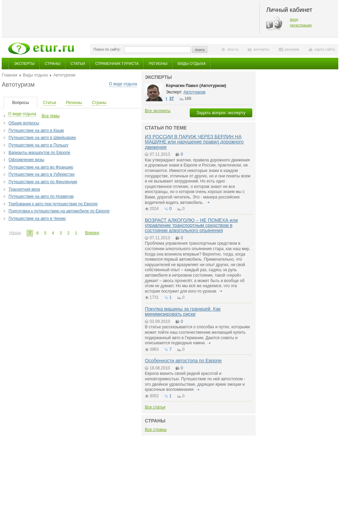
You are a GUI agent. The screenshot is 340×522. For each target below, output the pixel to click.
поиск (200, 50)
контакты (261, 49)
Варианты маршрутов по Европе (39, 152)
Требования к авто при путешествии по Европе (53, 204)
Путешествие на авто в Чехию (37, 218)
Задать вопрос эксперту (221, 112)
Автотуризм (195, 92)
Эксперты (24, 64)
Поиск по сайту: (107, 49)
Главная (9, 75)
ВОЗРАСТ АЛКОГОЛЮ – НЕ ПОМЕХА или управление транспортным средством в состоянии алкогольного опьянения (191, 225)
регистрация (301, 25)
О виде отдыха (123, 84)
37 (171, 98)
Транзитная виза (24, 189)
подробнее (208, 202)
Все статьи (155, 407)
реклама (292, 49)
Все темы (50, 116)
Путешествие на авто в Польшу (38, 145)
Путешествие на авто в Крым (36, 130)
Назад (15, 232)
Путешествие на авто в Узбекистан (41, 174)
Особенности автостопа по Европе (183, 360)
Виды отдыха (192, 64)
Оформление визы (26, 159)
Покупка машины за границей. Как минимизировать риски (183, 311)
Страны (53, 64)
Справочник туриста (117, 64)
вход (294, 19)
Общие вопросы (23, 123)
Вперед (92, 232)
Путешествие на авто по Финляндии (42, 181)
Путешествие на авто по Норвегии (41, 196)
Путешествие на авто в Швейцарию (42, 137)
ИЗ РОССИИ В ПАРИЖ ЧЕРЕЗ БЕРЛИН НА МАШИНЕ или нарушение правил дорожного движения (194, 142)
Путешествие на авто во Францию (40, 167)
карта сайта (324, 49)
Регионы (158, 64)
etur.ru (232, 49)
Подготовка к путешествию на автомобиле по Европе (58, 211)
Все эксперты (157, 110)
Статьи (78, 64)
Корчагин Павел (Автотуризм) (196, 85)
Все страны (156, 429)
